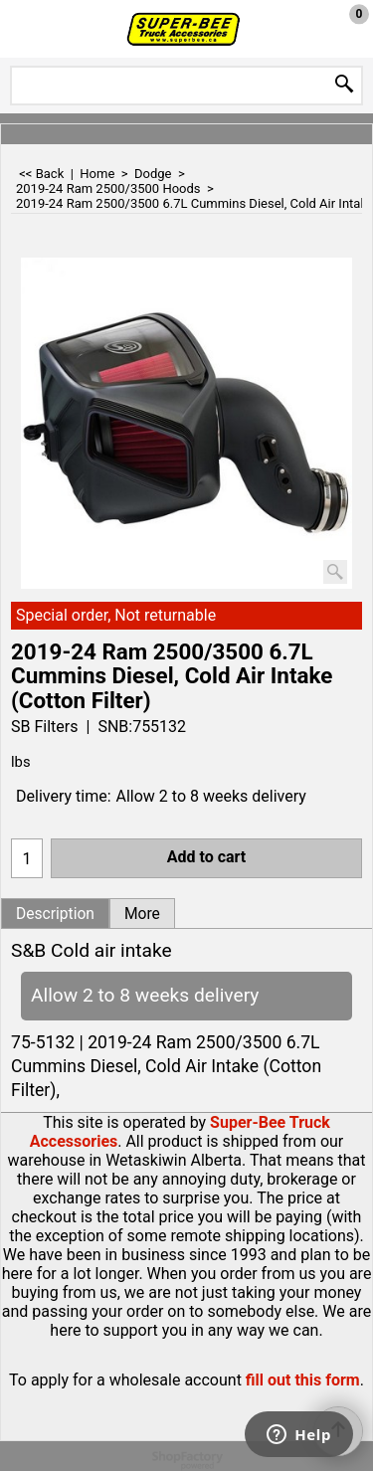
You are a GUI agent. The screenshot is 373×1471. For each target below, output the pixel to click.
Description (55, 914)
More (142, 914)
